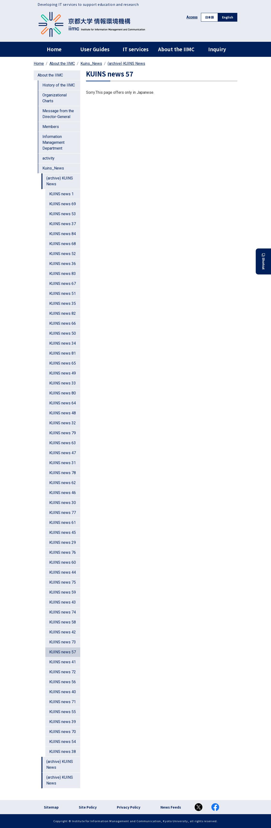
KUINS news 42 (62, 632)
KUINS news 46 (62, 492)
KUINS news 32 (62, 423)
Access (192, 17)
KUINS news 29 (62, 542)
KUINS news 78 (62, 472)
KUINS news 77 (62, 512)
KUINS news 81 (62, 353)
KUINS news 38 (62, 751)
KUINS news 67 (62, 283)
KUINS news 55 (62, 711)
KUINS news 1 (61, 194)
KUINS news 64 (62, 403)
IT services (136, 49)
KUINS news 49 (62, 373)
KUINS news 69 (62, 204)
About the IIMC (176, 49)
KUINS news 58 (62, 622)
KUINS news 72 (62, 672)
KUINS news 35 (62, 303)
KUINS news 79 (62, 433)
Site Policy (88, 807)
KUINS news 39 (62, 721)
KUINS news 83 (62, 273)
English (227, 17)
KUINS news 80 (62, 393)
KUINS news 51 (62, 293)
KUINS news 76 (62, 552)
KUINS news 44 (62, 572)
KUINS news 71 (62, 702)
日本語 (209, 17)
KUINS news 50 (62, 333)
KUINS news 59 (62, 592)
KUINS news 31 (62, 463)
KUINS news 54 (62, 741)
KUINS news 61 (62, 522)
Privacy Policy (128, 807)
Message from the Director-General (58, 114)
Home (54, 49)
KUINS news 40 (62, 692)
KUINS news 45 (62, 532)
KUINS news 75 (62, 582)
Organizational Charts (54, 98)
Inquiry (217, 49)
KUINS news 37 (62, 224)
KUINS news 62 (62, 482)
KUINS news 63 (62, 443)
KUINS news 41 (62, 662)
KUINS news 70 (62, 731)
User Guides (95, 49)
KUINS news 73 (62, 642)
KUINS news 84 (62, 233)
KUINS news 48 (62, 413)
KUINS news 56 (62, 682)
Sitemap (51, 807)
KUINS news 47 (62, 453)
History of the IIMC (58, 85)
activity (48, 158)
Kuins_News (91, 63)
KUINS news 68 (62, 243)
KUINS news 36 (62, 263)
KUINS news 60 (62, 562)
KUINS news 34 (62, 343)
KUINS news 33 (62, 383)
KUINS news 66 (62, 323)
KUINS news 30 (62, 502)
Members (50, 126)
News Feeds (170, 807)
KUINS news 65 (62, 363)
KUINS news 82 (62, 313)
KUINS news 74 (62, 612)
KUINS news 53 (62, 214)
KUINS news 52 (62, 253)
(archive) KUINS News (126, 63)
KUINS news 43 (62, 602)
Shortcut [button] (263, 261)
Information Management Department (53, 142)
